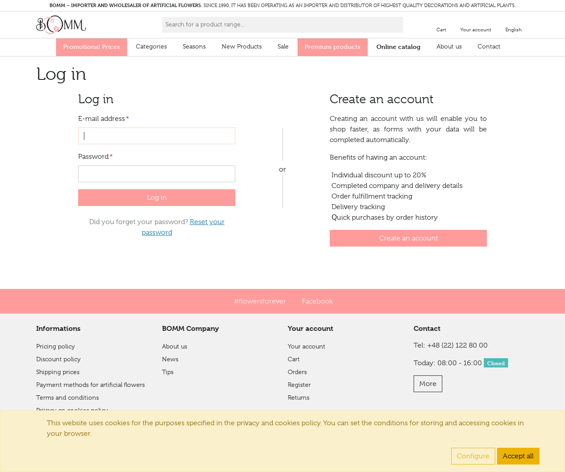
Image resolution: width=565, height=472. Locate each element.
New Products (242, 46)
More (428, 384)
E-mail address (103, 118)
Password (95, 156)
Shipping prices (57, 371)
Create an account (408, 238)
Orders (297, 371)
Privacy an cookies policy (72, 410)
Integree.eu (510, 460)
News (170, 359)
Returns (298, 397)
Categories (151, 46)
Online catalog (399, 46)
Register (299, 384)
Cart (294, 359)
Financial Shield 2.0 (63, 423)
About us (449, 46)
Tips (167, 371)
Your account (306, 346)
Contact (489, 46)
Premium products (333, 46)
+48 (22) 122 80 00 (457, 345)
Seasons (194, 46)
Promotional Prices (91, 46)
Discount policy (58, 359)
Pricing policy (55, 346)
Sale (283, 46)
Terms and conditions (67, 397)
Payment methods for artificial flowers (90, 384)
